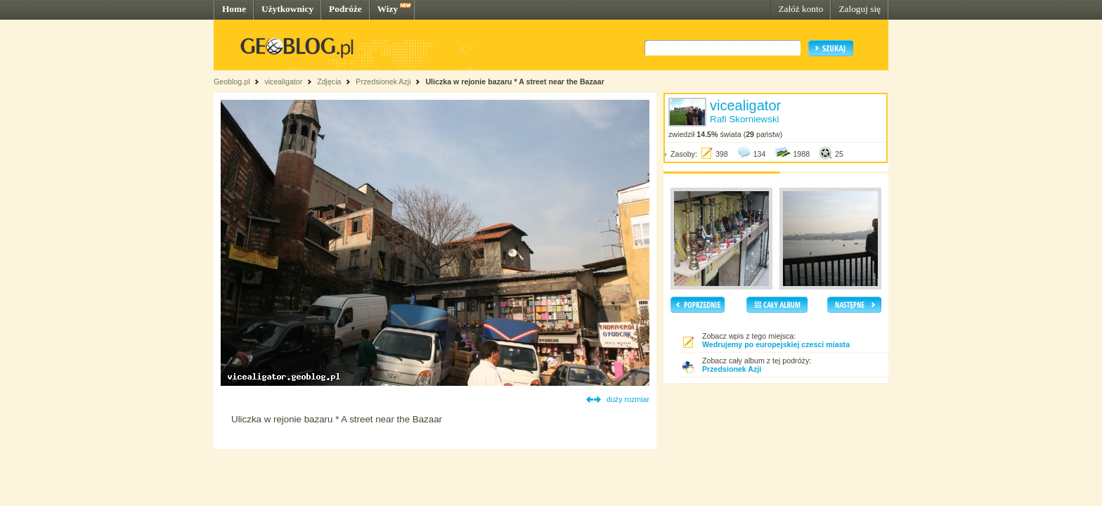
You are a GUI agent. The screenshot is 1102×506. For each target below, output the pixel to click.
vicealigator (283, 81)
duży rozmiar (628, 399)
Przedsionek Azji (383, 81)
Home (234, 9)
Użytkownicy (287, 9)
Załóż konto (800, 9)
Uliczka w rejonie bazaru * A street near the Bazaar (514, 81)
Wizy (387, 9)
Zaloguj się (859, 9)
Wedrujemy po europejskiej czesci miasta (776, 344)
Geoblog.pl (232, 81)
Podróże (345, 9)
